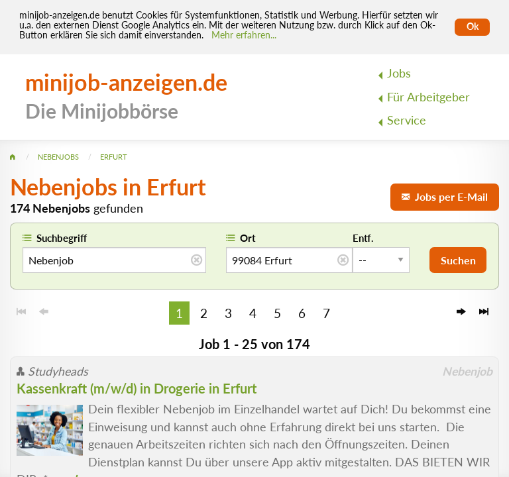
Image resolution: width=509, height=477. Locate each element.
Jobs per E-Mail (445, 196)
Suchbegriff (61, 238)
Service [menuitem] (406, 120)
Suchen (458, 260)
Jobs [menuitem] (399, 73)
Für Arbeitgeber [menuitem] (428, 97)
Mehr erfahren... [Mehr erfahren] (243, 35)
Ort (248, 238)
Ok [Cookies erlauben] (473, 26)
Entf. (363, 238)
